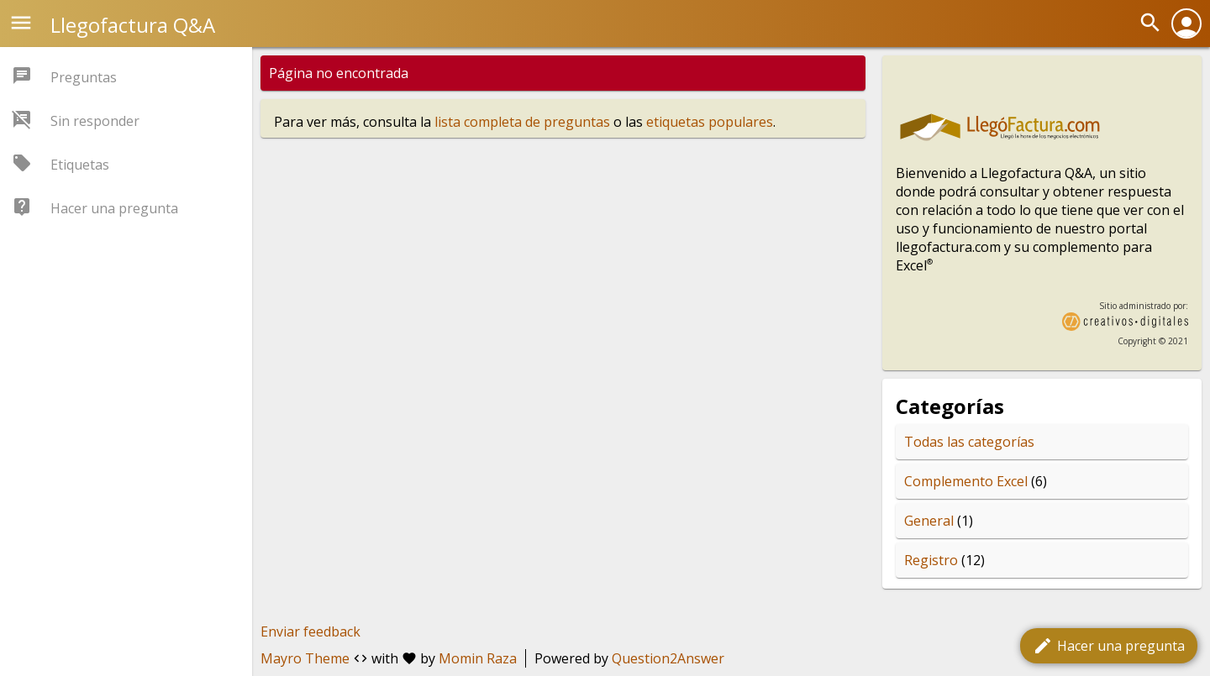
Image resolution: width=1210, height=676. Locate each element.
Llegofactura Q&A (132, 25)
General (929, 520)
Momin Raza (478, 658)
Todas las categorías (969, 441)
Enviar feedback (310, 631)
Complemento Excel (966, 481)
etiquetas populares (709, 122)
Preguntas (83, 77)
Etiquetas (79, 164)
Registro (931, 560)
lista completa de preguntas (522, 122)
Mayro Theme (305, 658)
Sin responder (94, 121)
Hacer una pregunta (1109, 646)
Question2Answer (668, 658)
